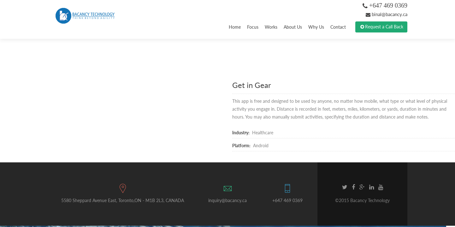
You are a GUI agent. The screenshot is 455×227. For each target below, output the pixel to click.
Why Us (316, 27)
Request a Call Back (381, 27)
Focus (252, 27)
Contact (338, 27)
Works (271, 27)
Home (235, 27)
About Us (293, 27)
